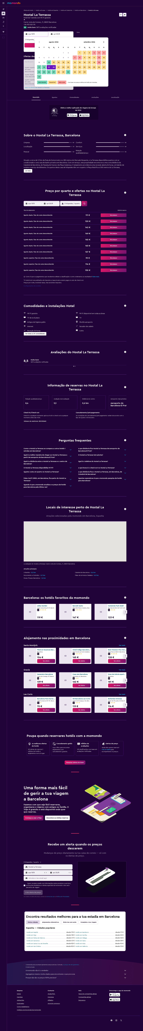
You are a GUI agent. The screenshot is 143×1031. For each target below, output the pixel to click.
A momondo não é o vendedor (76, 970)
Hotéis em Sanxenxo (33, 941)
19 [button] (49, 67)
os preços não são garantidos (71, 964)
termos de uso (50, 896)
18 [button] (44, 67)
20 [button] (54, 67)
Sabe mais (95, 276)
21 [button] (58, 67)
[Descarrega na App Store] (84, 115)
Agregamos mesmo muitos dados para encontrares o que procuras (76, 974)
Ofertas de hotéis (28, 10)
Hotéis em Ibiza (80, 943)
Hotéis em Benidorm (82, 932)
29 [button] (63, 72)
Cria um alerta (106, 749)
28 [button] (58, 72)
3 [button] (39, 57)
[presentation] (84, 115)
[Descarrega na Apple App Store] (114, 999)
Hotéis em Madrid (32, 932)
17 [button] (39, 67)
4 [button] (44, 57)
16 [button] (68, 62)
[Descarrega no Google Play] (72, 115)
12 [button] (49, 62)
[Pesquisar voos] (3, 9)
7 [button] (58, 57)
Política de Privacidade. (62, 896)
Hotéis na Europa (40, 10)
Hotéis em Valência (81, 946)
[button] (3, 3)
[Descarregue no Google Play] (114, 994)
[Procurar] (3, 13)
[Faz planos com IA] (3, 26)
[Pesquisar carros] (3, 18)
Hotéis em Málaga (81, 938)
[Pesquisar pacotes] (3, 22)
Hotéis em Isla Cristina (33, 946)
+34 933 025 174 (29, 24)
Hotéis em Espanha (53, 10)
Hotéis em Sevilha (81, 935)
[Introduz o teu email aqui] (50, 878)
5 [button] (48, 57)
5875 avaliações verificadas (46, 27)
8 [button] (63, 57)
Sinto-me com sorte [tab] (69, 922)
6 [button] (53, 57)
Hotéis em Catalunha (66, 10)
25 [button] (44, 72)
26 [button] (49, 72)
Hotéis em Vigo (31, 935)
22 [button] (63, 67)
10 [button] (39, 62)
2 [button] (68, 53)
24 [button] (39, 72)
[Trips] (3, 32)
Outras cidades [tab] (33, 922)
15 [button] (63, 62)
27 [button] (54, 72)
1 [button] (63, 53)
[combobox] (50, 867)
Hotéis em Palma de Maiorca (35, 938)
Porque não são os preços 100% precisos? (76, 978)
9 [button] (68, 57)
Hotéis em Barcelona (80, 10)
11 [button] (44, 62)
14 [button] (58, 62)
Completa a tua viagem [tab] (88, 922)
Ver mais (122, 645)
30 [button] (68, 72)
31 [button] (39, 77)
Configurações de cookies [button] (32, 286)
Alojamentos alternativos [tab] (50, 922)
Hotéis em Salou (80, 941)
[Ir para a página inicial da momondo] (13, 3)
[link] (46, 661)
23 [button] (68, 67)
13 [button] (53, 62)
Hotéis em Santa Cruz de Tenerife (37, 943)
